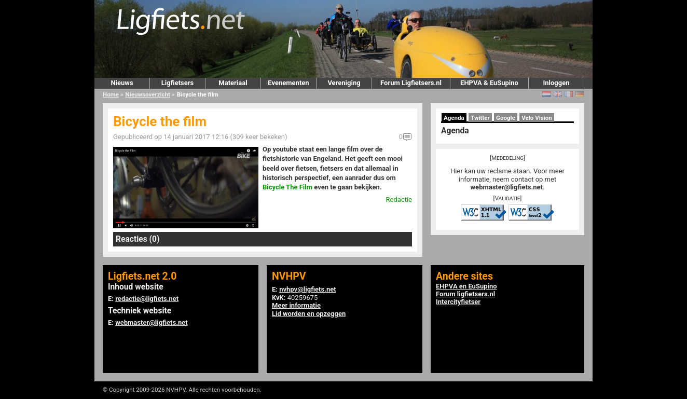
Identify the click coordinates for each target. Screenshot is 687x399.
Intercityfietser (458, 302)
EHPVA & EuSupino (489, 83)
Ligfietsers (177, 83)
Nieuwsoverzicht (148, 94)
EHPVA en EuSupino (466, 286)
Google (505, 117)
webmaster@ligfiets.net (507, 187)
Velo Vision (536, 117)
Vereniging (343, 83)
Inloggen (556, 83)
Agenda (454, 117)
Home (111, 94)
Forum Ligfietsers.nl (411, 83)
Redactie (399, 199)
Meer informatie (296, 305)
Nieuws (122, 83)
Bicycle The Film (287, 187)
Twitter (480, 117)
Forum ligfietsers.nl (465, 294)
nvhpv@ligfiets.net (307, 289)
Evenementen (288, 83)
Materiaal (232, 83)
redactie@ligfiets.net (146, 298)
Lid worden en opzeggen (309, 314)
